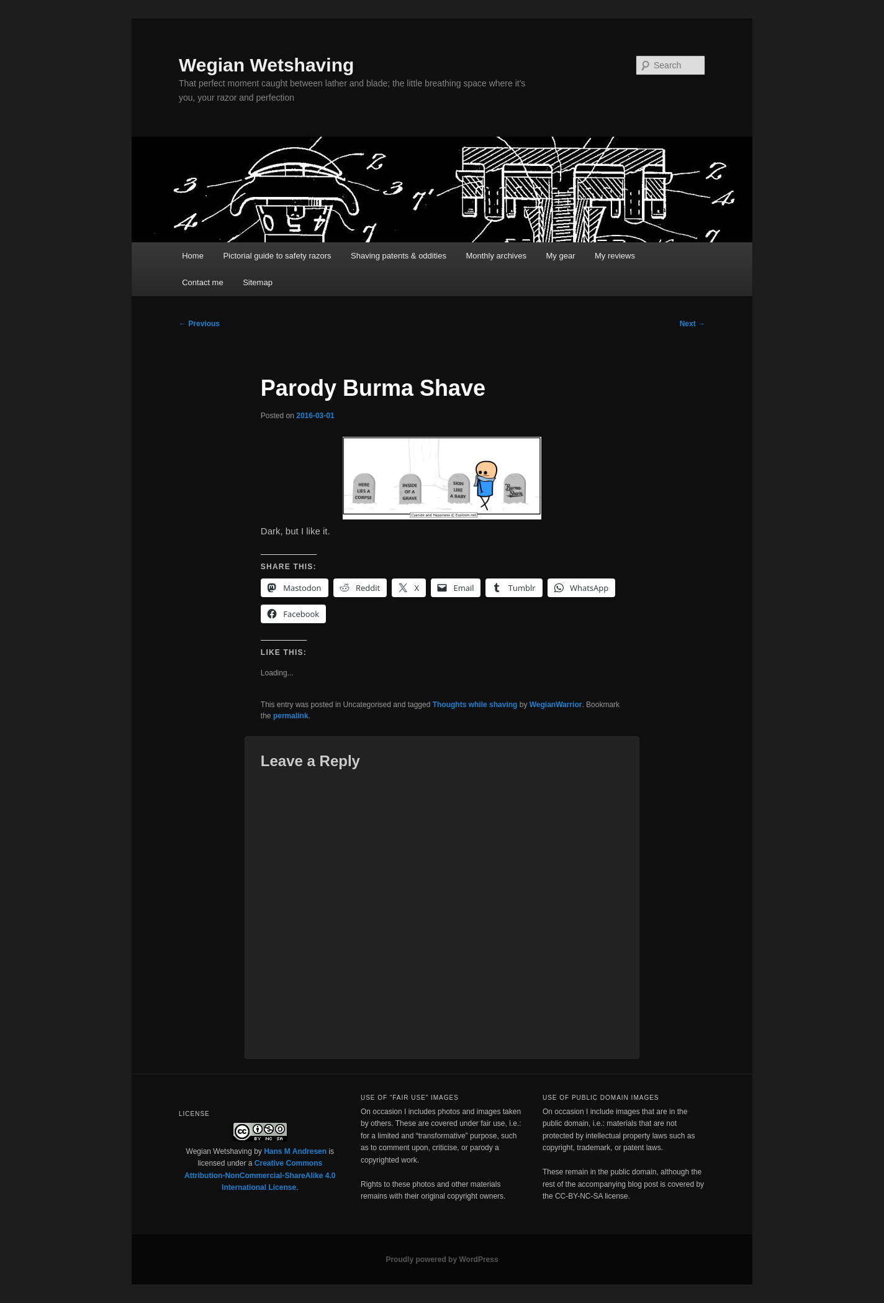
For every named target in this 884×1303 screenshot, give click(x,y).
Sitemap (258, 282)
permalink (291, 715)
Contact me (202, 282)
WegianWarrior (556, 704)
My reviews (615, 255)
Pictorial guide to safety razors (277, 255)
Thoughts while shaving (475, 704)
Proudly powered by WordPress (442, 1259)
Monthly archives (496, 255)
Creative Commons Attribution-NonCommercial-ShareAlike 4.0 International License (259, 1175)
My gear (560, 255)
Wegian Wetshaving (266, 65)
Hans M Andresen (295, 1151)
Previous (199, 323)
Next (692, 323)
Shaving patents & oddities (398, 255)
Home (193, 255)
